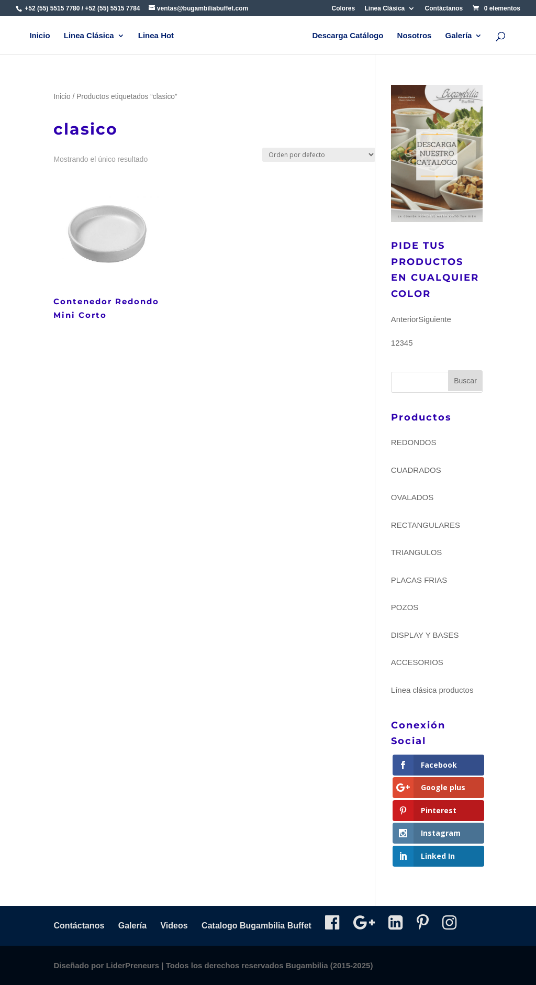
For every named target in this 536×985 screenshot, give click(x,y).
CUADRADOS (416, 470)
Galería (458, 36)
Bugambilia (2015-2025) (329, 965)
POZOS (405, 607)
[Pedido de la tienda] (318, 155)
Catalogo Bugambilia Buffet (256, 925)
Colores (343, 8)
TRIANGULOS (416, 552)
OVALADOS (412, 497)
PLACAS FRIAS (419, 579)
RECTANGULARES (425, 525)
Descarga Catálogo (347, 36)
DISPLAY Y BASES (425, 634)
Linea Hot (156, 36)
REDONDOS (414, 442)
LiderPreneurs (132, 965)
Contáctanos (444, 8)
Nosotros (414, 36)
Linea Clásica (385, 8)
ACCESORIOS (417, 662)
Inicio (39, 36)
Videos (173, 925)
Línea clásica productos (432, 689)
